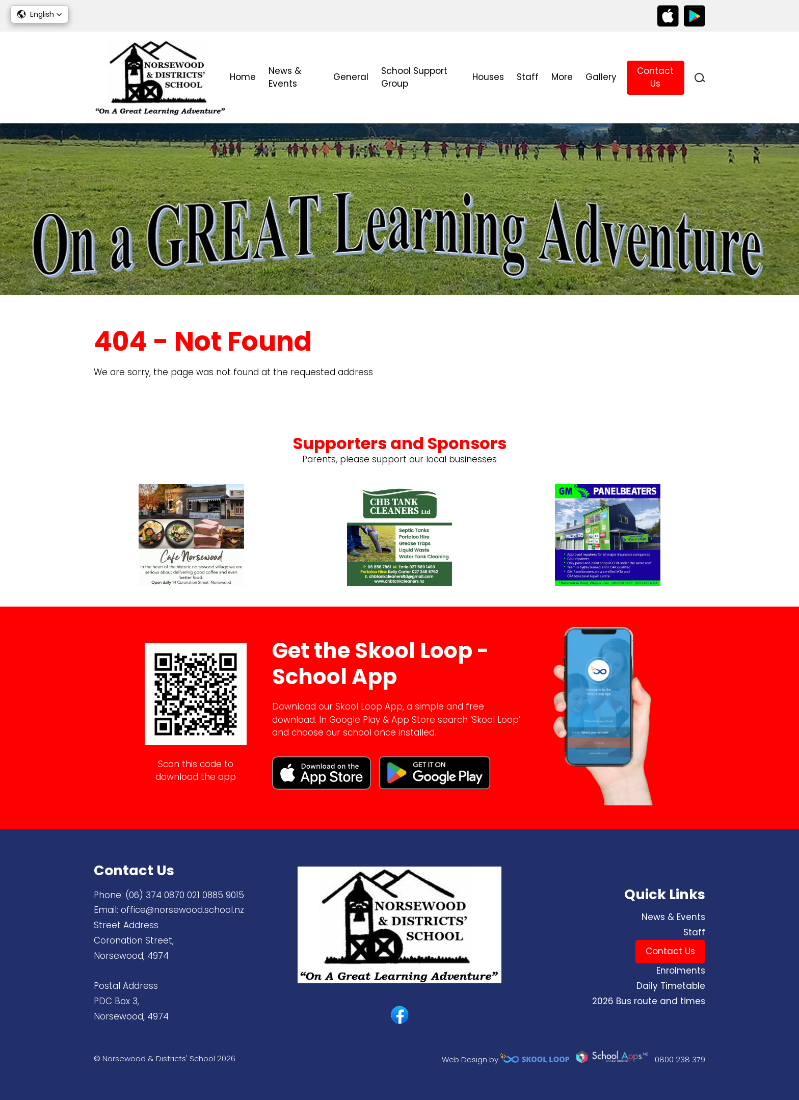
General (350, 77)
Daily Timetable (670, 986)
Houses (488, 77)
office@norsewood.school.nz (182, 910)
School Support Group (414, 77)
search (700, 77)
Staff (528, 77)
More (562, 77)
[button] (39, 14)
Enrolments (680, 970)
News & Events (285, 77)
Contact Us (655, 77)
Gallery (601, 77)
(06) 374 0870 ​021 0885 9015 (184, 895)
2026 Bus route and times (648, 1001)
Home (243, 77)
